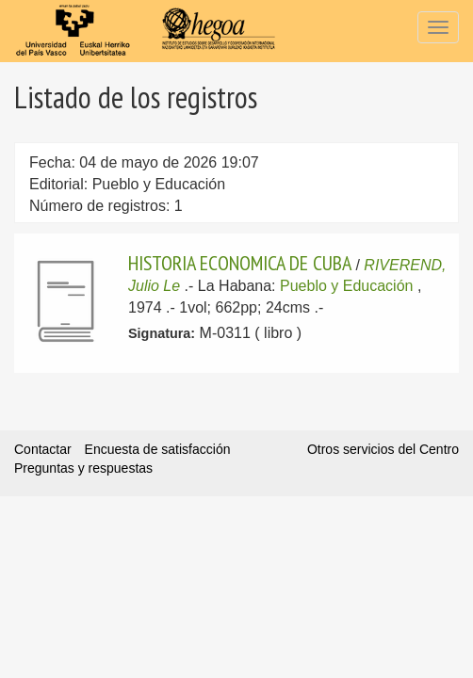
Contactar (43, 449)
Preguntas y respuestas (83, 468)
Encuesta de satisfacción (158, 449)
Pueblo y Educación (346, 286)
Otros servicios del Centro (383, 449)
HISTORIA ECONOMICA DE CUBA (239, 263)
